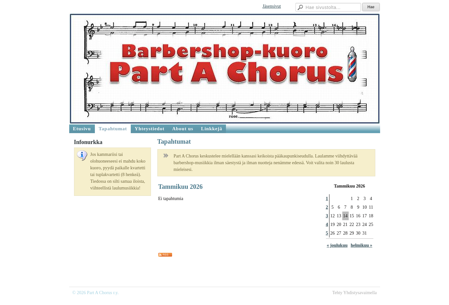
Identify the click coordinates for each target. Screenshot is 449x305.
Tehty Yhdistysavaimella (354, 292)
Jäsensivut (271, 6)
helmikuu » (361, 245)
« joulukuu (337, 245)
